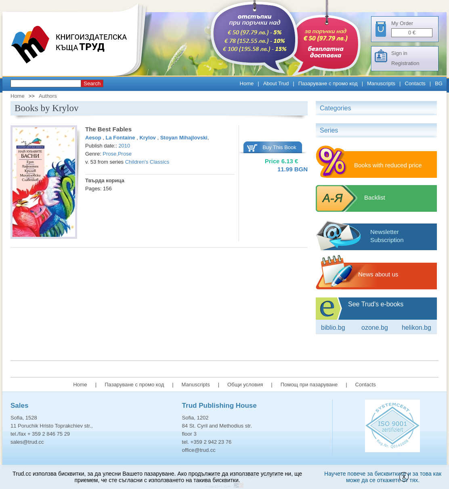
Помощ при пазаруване (309, 385)
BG (439, 83)
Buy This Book (279, 147)
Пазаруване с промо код (328, 83)
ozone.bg (374, 327)
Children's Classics (147, 162)
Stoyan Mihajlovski (184, 138)
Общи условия (245, 385)
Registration (405, 63)
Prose (109, 154)
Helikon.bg (416, 327)
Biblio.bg (333, 327)
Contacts (415, 83)
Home (247, 83)
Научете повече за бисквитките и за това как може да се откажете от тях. (382, 476)
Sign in (399, 53)
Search (92, 83)
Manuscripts (381, 83)
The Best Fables (108, 129)
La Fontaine (121, 138)
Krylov (148, 138)
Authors (48, 96)
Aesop (94, 138)
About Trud (276, 83)
